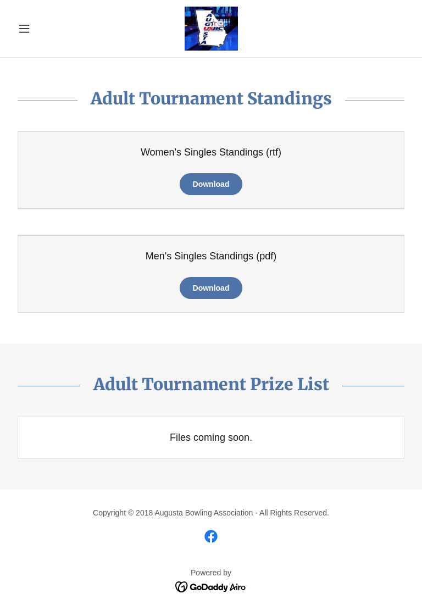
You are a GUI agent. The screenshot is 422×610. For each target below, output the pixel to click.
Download (211, 184)
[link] (211, 29)
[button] (43, 29)
